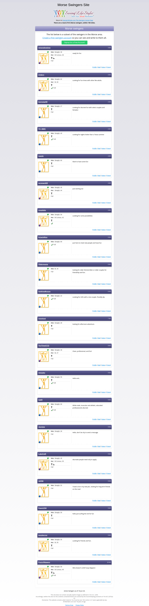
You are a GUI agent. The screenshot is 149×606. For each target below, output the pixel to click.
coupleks (42, 210)
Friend (108, 67)
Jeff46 (40, 481)
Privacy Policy (80, 605)
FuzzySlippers (44, 562)
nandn (41, 156)
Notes (103, 67)
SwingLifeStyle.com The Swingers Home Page (78, 20)
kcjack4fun (42, 237)
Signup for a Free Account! (74, 42)
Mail (99, 67)
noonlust (42, 319)
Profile (94, 67)
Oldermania (43, 264)
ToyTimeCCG (43, 346)
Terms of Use (69, 605)
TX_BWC (42, 129)
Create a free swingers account (56, 37)
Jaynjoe (41, 427)
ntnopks (41, 373)
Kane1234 (42, 508)
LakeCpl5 (42, 454)
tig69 (40, 400)
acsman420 (43, 183)
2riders (41, 75)
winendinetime (44, 48)
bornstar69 (42, 102)
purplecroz (42, 535)
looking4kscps (44, 292)
